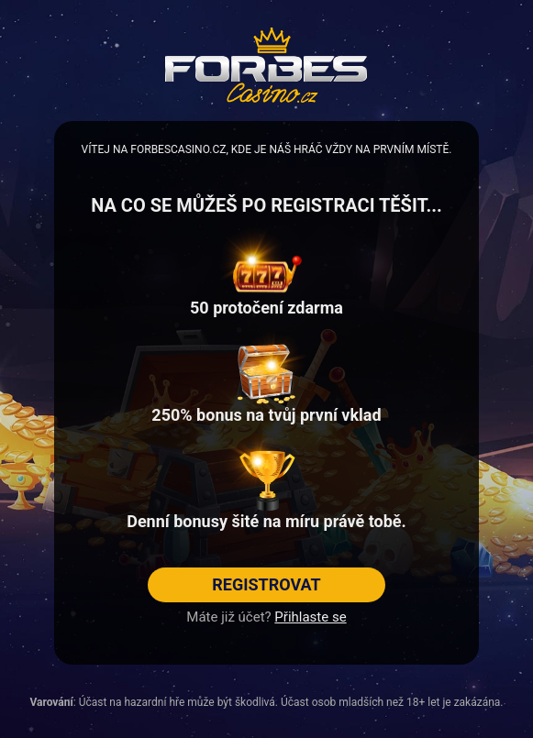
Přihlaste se (310, 617)
